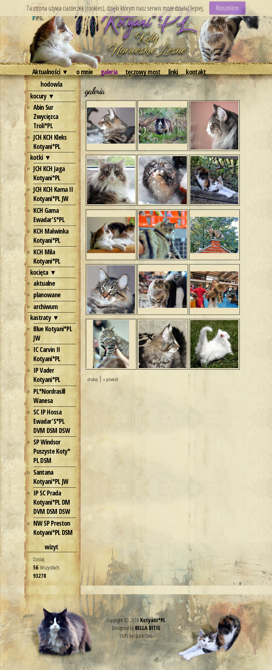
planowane (46, 294)
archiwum (45, 306)
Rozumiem (227, 7)
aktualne (44, 283)
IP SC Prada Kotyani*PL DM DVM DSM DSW (51, 502)
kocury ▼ (42, 96)
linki (173, 71)
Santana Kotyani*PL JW (50, 477)
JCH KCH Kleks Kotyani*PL (49, 142)
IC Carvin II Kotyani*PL (46, 354)
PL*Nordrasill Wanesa (49, 396)
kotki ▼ (40, 157)
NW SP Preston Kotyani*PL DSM (53, 527)
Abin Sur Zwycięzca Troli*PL (45, 116)
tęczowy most (143, 71)
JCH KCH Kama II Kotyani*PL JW (53, 194)
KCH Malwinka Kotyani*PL (51, 235)
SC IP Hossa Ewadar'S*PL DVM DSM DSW (51, 421)
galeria (109, 71)
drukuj (92, 379)
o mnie (84, 71)
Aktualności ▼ (50, 71)
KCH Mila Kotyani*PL (46, 256)
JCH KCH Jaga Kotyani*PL (49, 173)
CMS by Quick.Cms (136, 635)
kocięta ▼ (43, 272)
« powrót (110, 379)
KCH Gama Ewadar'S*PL (48, 215)
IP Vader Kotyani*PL (46, 375)
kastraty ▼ (44, 317)
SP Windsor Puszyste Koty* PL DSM (51, 451)
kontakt (196, 71)
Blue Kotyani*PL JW (52, 333)
